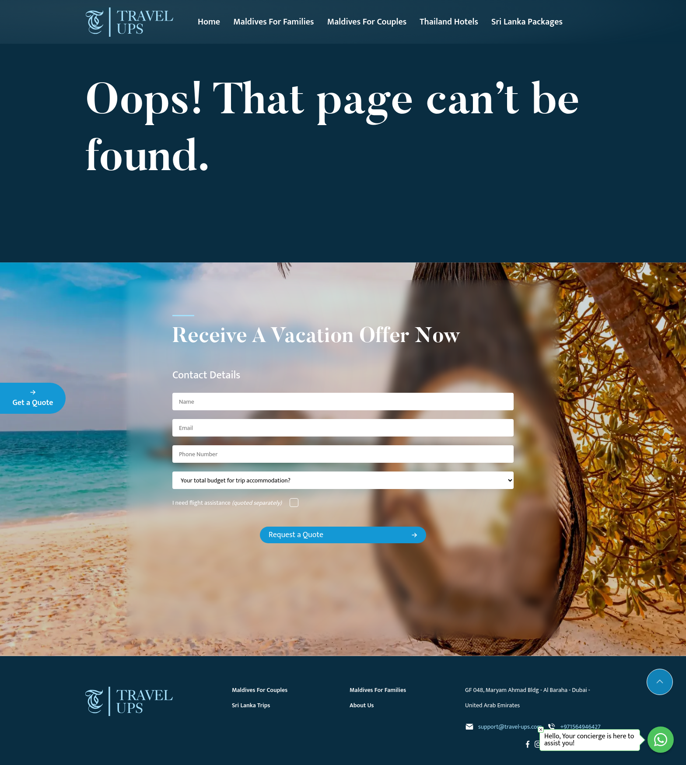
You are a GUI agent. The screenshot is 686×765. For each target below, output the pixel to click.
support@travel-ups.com (503, 727)
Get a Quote (33, 399)
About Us (362, 705)
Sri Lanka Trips (251, 705)
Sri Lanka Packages (527, 21)
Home (209, 21)
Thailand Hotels (449, 21)
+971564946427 (574, 727)
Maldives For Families (273, 21)
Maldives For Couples (367, 21)
